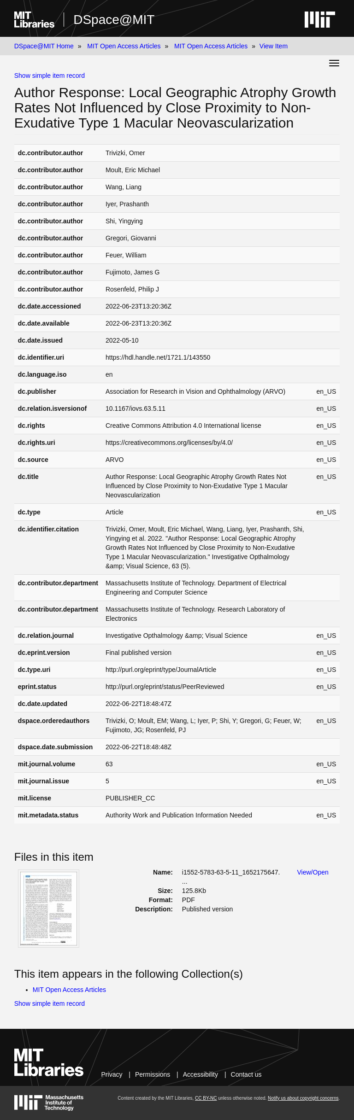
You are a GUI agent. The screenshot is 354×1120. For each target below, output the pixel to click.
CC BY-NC (206, 1098)
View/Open (313, 872)
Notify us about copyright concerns (303, 1098)
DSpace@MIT (113, 19)
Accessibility (200, 1074)
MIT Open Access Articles (123, 46)
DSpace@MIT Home (44, 46)
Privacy (112, 1074)
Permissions (152, 1074)
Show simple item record (49, 75)
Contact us (246, 1074)
